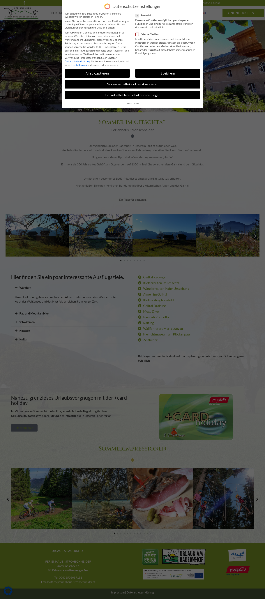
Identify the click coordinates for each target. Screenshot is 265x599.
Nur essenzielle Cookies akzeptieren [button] (132, 84)
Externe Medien (148, 34)
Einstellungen (79, 64)
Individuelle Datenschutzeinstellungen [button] (132, 95)
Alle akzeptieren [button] (97, 73)
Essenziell (144, 15)
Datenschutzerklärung (77, 61)
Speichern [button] (168, 73)
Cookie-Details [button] (132, 103)
